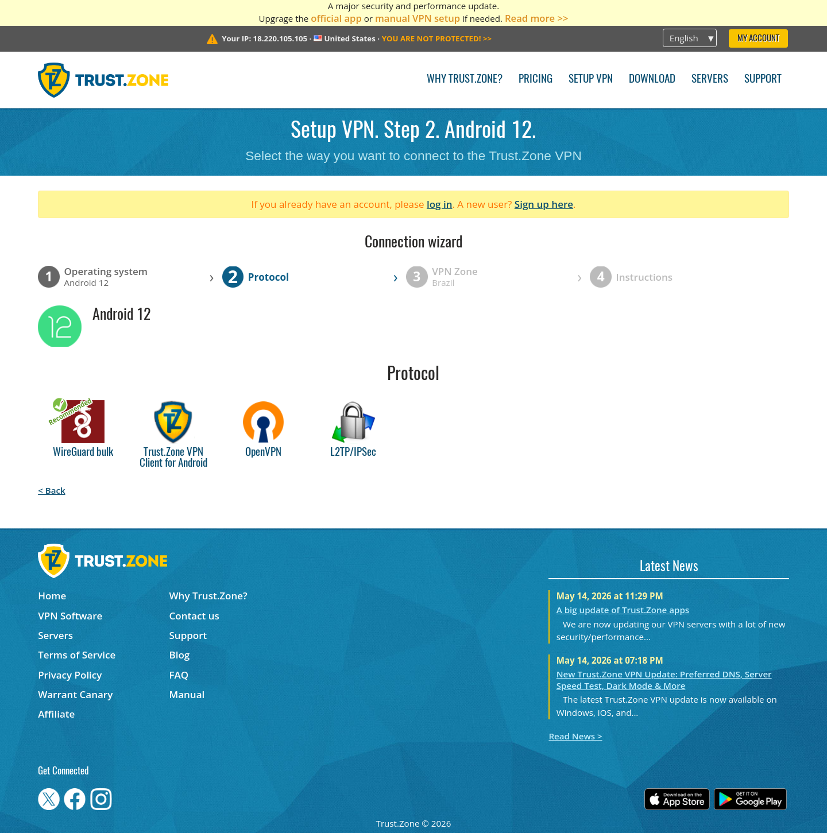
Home (52, 595)
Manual (187, 694)
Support (763, 79)
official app (336, 18)
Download (652, 79)
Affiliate (56, 713)
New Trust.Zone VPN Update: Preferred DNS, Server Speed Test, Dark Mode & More (664, 679)
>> (437, 38)
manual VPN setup (417, 18)
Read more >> (537, 18)
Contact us (194, 615)
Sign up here (544, 204)
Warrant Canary (75, 694)
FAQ (179, 674)
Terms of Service (76, 654)
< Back (51, 490)
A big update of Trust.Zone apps (623, 609)
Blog (179, 654)
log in (440, 204)
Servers (709, 79)
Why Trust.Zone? (465, 79)
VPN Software (70, 615)
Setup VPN (591, 79)
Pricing (535, 79)
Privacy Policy (70, 674)
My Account (758, 38)
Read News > (575, 736)
